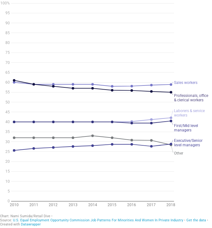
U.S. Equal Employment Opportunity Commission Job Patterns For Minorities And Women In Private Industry (98, 224)
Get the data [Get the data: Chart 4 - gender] (196, 224)
